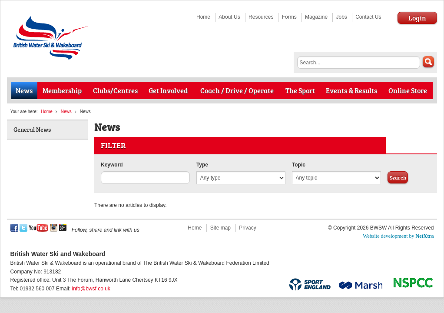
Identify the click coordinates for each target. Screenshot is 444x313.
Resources (261, 17)
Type (202, 165)
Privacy (247, 228)
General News (32, 129)
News (66, 111)
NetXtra (425, 236)
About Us (229, 17)
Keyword (112, 165)
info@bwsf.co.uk (91, 289)
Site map (220, 228)
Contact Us (368, 17)
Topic (298, 165)
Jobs (341, 17)
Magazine (316, 17)
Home (203, 17)
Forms (289, 17)
